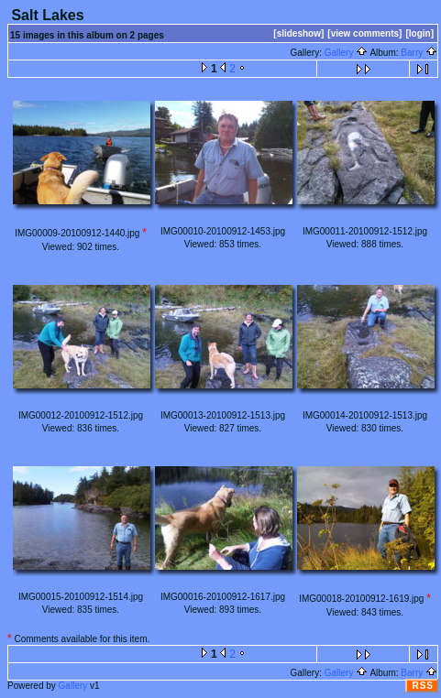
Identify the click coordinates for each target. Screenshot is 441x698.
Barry (419, 53)
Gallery (346, 53)
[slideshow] (298, 33)
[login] (419, 33)
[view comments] (364, 33)
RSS (423, 686)
